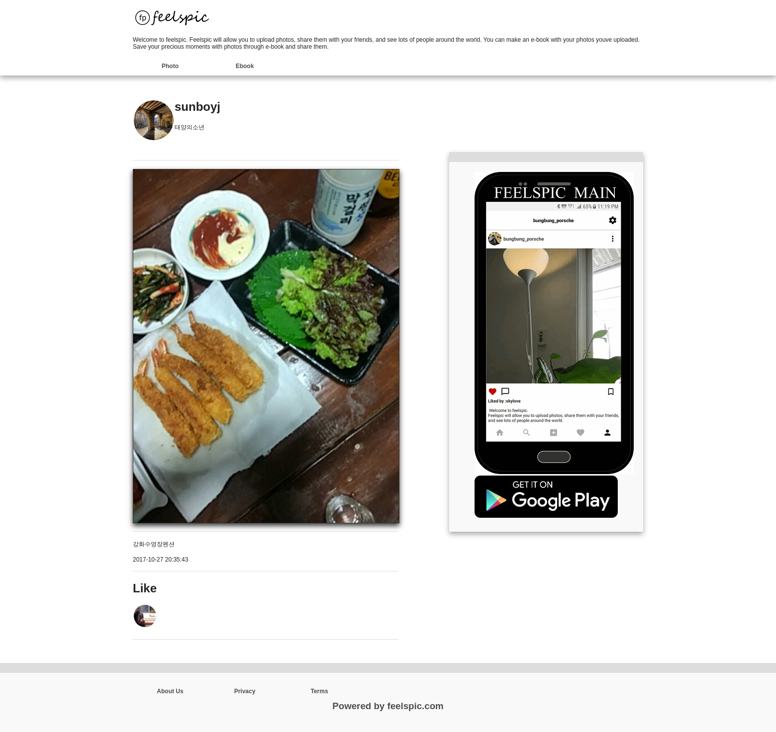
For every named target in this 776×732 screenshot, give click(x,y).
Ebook (245, 66)
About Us (170, 691)
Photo (170, 66)
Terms (319, 691)
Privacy (245, 691)
